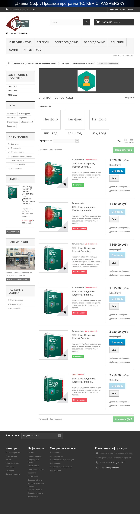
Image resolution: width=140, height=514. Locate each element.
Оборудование (94, 42)
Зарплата (11, 126)
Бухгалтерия (12, 122)
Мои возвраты (56, 456)
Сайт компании (16, 300)
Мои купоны (55, 470)
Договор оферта (17, 152)
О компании (15, 148)
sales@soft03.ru (112, 468)
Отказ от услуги (17, 160)
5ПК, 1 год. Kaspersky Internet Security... (83, 337)
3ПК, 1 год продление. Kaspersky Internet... (84, 293)
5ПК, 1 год (12, 95)
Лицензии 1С (27, 122)
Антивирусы (33, 49)
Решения (117, 42)
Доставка (14, 144)
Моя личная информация (61, 467)
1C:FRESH (11, 118)
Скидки (14, 179)
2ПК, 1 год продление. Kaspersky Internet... (84, 209)
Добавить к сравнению (119, 191)
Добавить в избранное (119, 187)
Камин (13, 49)
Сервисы (43, 42)
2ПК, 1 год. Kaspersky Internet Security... (83, 165)
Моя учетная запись (63, 448)
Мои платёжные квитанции (62, 460)
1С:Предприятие (19, 42)
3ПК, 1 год (12, 91)
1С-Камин (11, 114)
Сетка (125, 141)
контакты (117, 55)
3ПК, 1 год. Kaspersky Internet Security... (83, 250)
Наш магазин (15, 169)
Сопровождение (66, 42)
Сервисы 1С (15, 308)
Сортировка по (45, 141)
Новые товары (34, 456)
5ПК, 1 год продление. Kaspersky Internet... (84, 380)
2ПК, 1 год (12, 86)
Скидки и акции (16, 304)
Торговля (23, 118)
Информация (18, 136)
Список (131, 141)
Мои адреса (55, 463)
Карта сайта (33, 497)
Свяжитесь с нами (117, 9)
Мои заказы (55, 453)
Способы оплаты (17, 164)
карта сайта (128, 55)
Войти (130, 9)
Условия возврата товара (21, 156)
